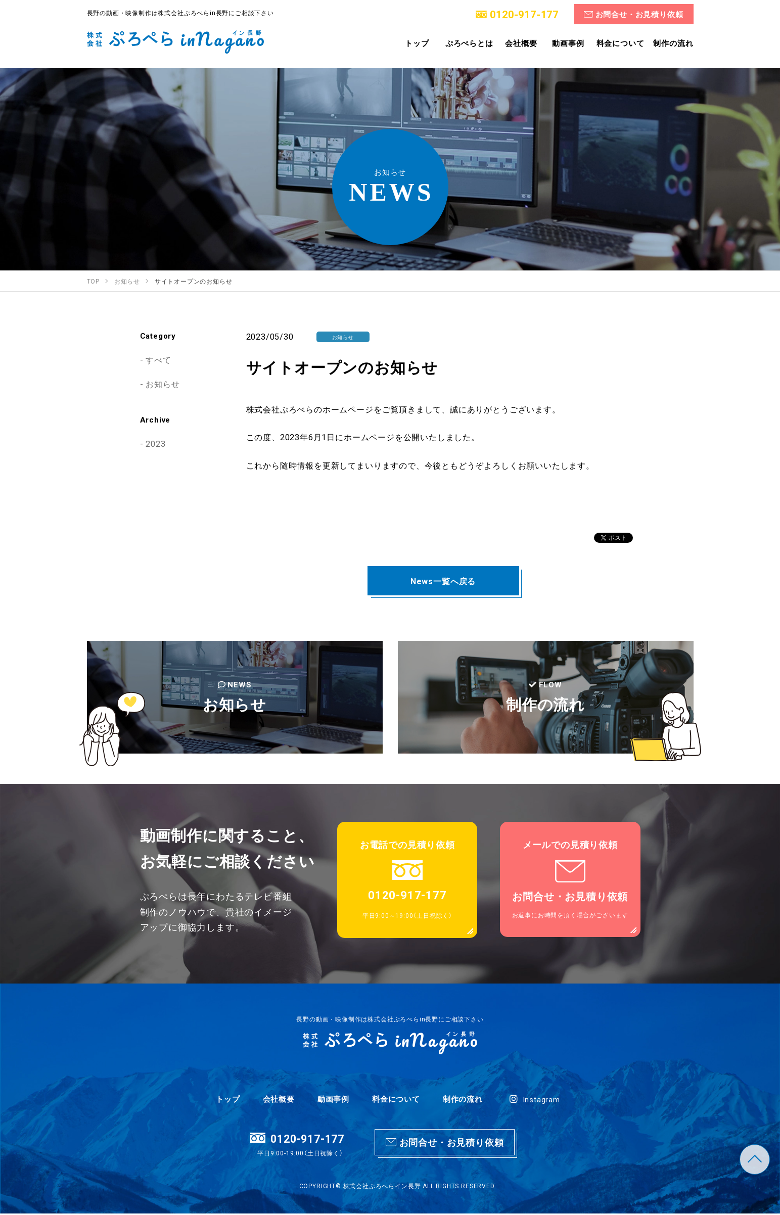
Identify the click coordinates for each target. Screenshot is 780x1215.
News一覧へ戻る (443, 581)
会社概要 (279, 1099)
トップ (228, 1099)
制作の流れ (463, 1099)
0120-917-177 (523, 14)
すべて (158, 359)
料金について (396, 1099)
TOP (755, 1159)
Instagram (535, 1100)
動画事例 (333, 1099)
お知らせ (162, 384)
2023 (155, 443)
